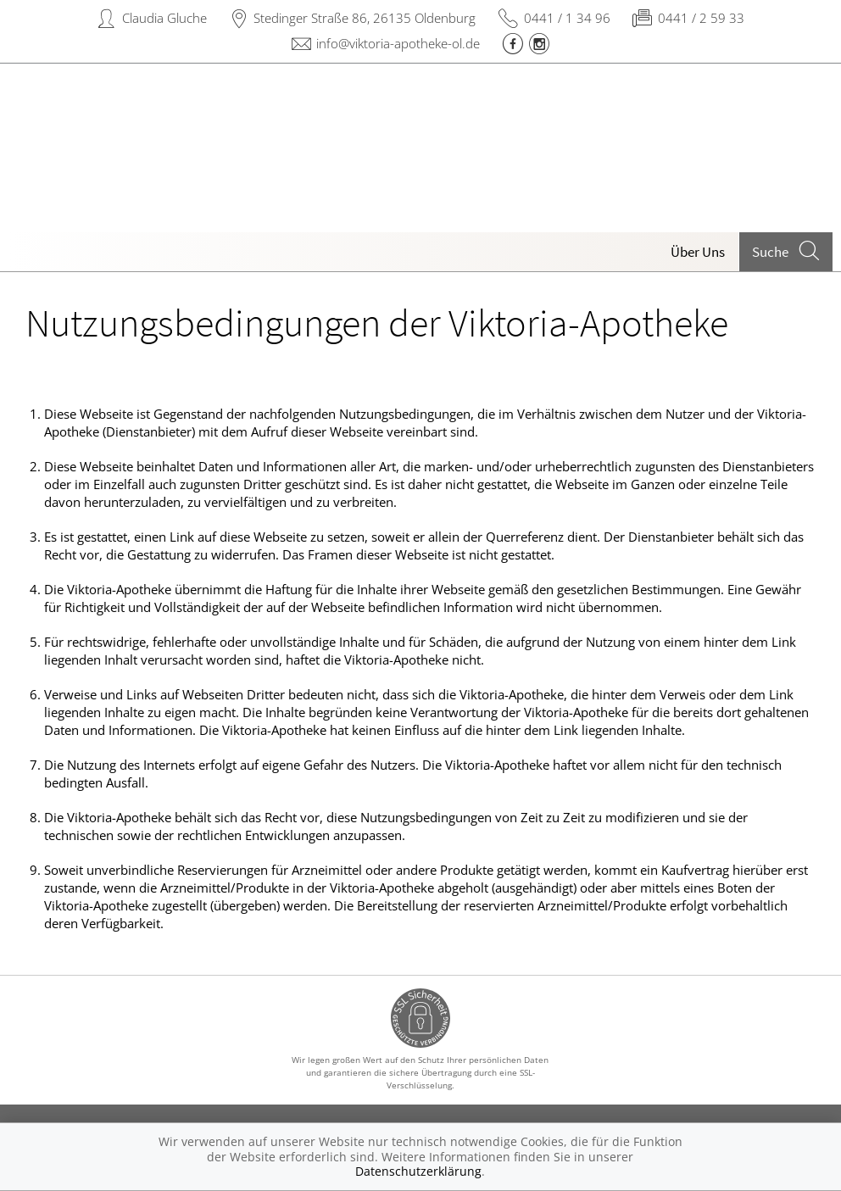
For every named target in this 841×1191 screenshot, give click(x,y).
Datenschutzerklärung (418, 1171)
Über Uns (698, 251)
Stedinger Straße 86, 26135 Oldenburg (364, 17)
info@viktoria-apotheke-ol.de (398, 43)
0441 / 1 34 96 (567, 17)
